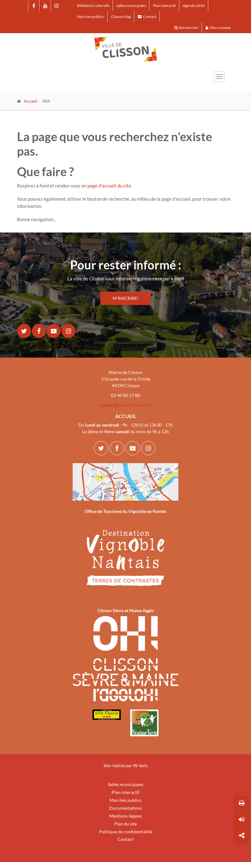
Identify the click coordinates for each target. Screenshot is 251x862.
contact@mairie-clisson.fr (125, 405)
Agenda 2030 (194, 5)
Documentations (125, 808)
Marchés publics (90, 16)
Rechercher (186, 27)
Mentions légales (125, 815)
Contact (147, 16)
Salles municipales (131, 5)
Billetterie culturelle (93, 5)
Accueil (30, 101)
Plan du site (125, 823)
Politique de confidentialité (125, 831)
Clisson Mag (121, 16)
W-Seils (140, 765)
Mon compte (218, 27)
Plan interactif (164, 5)
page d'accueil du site (109, 185)
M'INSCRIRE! (126, 298)
